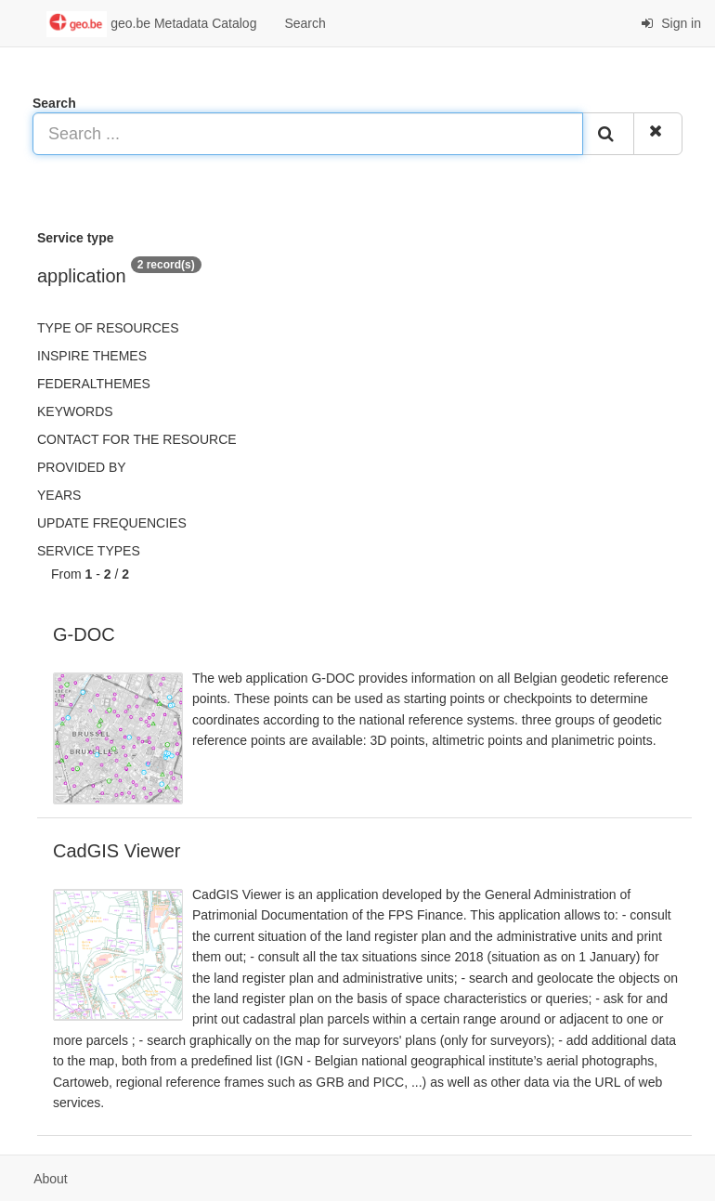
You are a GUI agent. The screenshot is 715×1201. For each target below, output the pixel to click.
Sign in (671, 23)
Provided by (81, 467)
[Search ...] (307, 133)
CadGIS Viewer (116, 851)
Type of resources (107, 327)
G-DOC (84, 634)
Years (59, 495)
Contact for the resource (137, 439)
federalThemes (93, 383)
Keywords (75, 411)
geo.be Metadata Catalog (151, 24)
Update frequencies (112, 523)
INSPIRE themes (92, 355)
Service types (88, 550)
